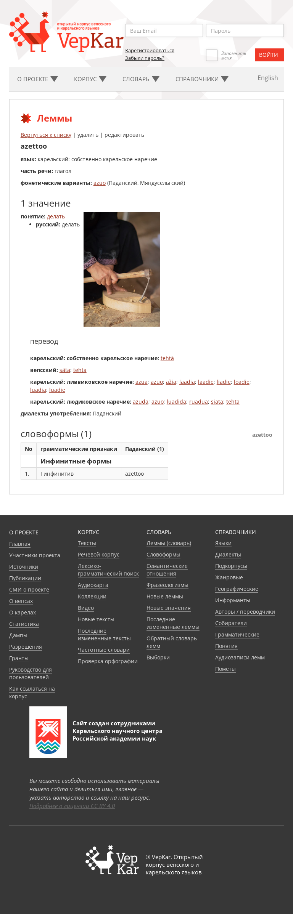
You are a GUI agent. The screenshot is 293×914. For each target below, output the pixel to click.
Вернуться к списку (46, 134)
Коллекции (92, 596)
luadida (176, 401)
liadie (224, 381)
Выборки (158, 657)
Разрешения (25, 646)
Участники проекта (34, 555)
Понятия (226, 645)
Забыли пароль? (144, 58)
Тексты (87, 543)
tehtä (167, 358)
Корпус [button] (90, 79)
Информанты (232, 600)
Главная (20, 543)
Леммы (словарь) (168, 543)
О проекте (24, 532)
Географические (236, 588)
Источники (23, 566)
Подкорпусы (231, 565)
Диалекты (228, 554)
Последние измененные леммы (173, 623)
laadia (187, 381)
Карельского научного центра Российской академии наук (117, 734)
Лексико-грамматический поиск (108, 569)
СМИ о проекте (29, 589)
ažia (171, 381)
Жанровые (229, 577)
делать (56, 216)
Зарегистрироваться (149, 50)
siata (217, 401)
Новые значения (168, 607)
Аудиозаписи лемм (240, 657)
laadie (206, 381)
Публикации (25, 578)
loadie (242, 381)
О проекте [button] (37, 79)
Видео (86, 607)
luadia (38, 389)
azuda (140, 401)
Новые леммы (164, 596)
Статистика (24, 623)
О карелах (22, 612)
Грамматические (237, 634)
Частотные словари (104, 649)
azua (141, 381)
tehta (80, 370)
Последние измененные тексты (104, 634)
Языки (223, 543)
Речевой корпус (98, 554)
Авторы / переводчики (245, 611)
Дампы (18, 635)
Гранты (19, 658)
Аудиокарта (93, 584)
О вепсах (21, 601)
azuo (99, 182)
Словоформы (163, 554)
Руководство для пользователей (30, 673)
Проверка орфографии (108, 661)
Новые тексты (96, 619)
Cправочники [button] (202, 79)
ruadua (198, 401)
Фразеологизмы (167, 584)
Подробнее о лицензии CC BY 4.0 (72, 806)
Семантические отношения (167, 569)
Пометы (225, 668)
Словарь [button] (140, 79)
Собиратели (231, 623)
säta (65, 370)
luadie (57, 389)
